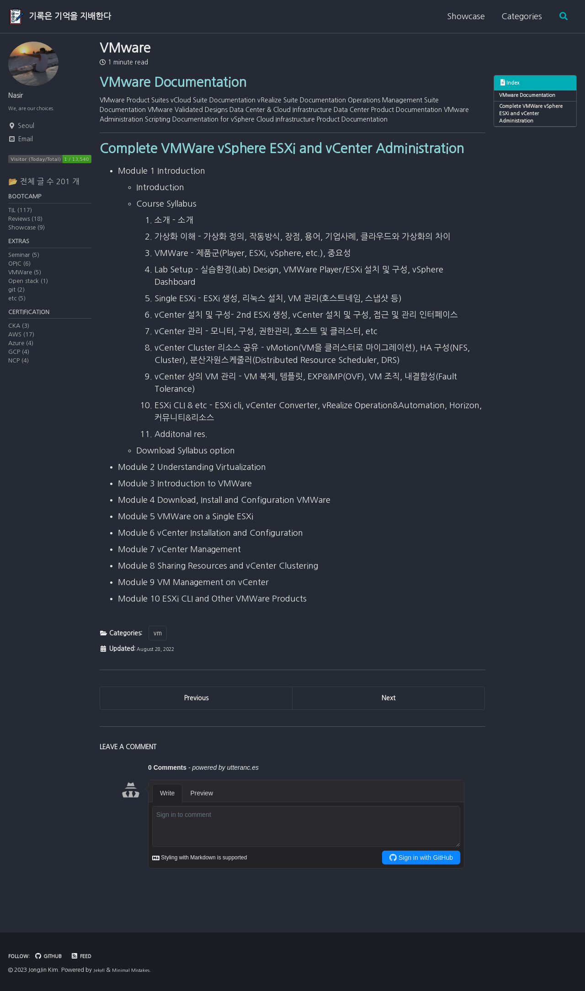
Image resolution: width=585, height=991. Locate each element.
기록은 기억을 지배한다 (70, 16)
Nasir (17, 95)
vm (158, 657)
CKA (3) (18, 338)
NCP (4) (18, 373)
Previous (196, 726)
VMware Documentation (532, 97)
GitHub (54, 956)
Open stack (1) (28, 290)
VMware (125, 48)
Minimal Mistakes (136, 970)
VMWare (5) (24, 282)
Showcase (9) (26, 235)
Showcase (462, 16)
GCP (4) (18, 364)
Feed (91, 956)
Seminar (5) (23, 264)
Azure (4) (20, 355)
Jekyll (99, 970)
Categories (518, 16)
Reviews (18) (25, 226)
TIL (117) (20, 217)
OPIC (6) (19, 273)
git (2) (16, 299)
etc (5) (17, 308)
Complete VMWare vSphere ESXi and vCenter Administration (533, 118)
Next (388, 726)
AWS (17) (21, 347)
